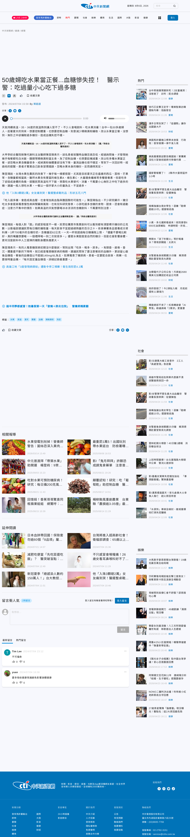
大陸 (128, 18)
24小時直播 (63, 814)
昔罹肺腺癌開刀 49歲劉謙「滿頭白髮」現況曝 (167, 611)
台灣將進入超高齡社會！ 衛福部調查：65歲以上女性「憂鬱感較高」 (111, 537)
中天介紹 (90, 814)
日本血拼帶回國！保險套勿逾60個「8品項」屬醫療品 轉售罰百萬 (45, 537)
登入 (173, 18)
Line (168, 788)
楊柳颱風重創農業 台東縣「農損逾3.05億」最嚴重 (111, 502)
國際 (119, 18)
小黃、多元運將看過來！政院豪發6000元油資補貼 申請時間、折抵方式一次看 (168, 224)
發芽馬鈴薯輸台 (44, 18)
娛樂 (93, 18)
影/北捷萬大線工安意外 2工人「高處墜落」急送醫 (166, 362)
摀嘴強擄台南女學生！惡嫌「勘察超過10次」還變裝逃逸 (167, 208)
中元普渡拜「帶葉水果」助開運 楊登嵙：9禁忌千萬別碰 (45, 463)
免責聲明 (90, 830)
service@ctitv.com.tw (164, 834)
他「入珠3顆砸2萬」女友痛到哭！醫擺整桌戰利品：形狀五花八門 (111, 576)
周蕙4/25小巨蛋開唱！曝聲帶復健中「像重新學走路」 (167, 644)
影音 (137, 18)
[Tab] (21, 640)
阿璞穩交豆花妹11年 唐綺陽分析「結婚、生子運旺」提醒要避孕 (167, 677)
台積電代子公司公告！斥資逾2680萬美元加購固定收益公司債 (168, 274)
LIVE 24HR (21, 18)
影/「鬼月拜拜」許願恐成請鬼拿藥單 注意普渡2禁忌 (111, 463)
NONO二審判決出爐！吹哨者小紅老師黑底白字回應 (167, 693)
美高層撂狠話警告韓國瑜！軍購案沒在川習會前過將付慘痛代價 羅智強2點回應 (167, 158)
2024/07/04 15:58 (18, 104)
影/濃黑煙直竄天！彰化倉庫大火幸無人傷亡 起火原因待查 (168, 494)
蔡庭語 (37, 104)
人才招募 (90, 818)
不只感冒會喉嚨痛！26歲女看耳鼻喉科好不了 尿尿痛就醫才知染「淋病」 (111, 557)
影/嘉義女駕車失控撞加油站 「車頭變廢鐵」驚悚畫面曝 (168, 478)
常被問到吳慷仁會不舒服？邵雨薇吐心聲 (167, 594)
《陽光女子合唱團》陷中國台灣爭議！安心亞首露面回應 (167, 660)
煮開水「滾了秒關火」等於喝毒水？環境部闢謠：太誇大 (166, 241)
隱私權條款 (91, 826)
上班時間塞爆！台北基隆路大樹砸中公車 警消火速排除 (167, 461)
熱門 (67, 18)
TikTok (173, 788)
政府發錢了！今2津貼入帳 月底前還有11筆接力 (168, 290)
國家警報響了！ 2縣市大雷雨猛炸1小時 (168, 175)
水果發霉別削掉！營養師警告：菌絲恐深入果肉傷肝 (45, 444)
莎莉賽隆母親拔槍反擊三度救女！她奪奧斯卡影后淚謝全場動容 (167, 578)
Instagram (163, 788)
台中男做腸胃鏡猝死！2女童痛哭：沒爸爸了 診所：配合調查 (168, 92)
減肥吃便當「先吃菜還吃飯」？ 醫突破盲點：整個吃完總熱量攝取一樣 (45, 557)
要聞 (76, 18)
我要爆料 (118, 826)
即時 (59, 18)
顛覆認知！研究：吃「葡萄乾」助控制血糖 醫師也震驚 (111, 482)
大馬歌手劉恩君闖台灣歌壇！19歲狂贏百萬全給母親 (167, 561)
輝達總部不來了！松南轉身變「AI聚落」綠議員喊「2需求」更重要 (167, 307)
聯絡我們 (118, 822)
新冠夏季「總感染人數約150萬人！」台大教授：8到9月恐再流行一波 (45, 576)
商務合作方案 (92, 834)
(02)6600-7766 (156, 822)
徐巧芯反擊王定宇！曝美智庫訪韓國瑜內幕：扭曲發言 (167, 109)
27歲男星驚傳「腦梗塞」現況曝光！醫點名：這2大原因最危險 (166, 710)
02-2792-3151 (160, 830)
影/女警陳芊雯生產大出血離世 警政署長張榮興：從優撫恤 (168, 191)
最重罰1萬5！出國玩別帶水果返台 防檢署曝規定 (111, 444)
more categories (159, 17)
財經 (170, 132)
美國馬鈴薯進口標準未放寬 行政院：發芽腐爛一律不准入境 (167, 142)
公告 (116, 814)
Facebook (159, 788)
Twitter (154, 788)
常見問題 (118, 818)
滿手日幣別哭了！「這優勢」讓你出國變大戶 (167, 125)
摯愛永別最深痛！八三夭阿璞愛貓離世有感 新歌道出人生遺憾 (167, 627)
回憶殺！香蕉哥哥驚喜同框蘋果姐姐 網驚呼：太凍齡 (45, 502)
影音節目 (62, 818)
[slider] (46, 118)
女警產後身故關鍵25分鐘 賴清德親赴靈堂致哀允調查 (167, 257)
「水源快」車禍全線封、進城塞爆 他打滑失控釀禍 (168, 511)
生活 (111, 18)
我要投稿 (118, 830)
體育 (102, 18)
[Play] (5, 118)
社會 (85, 18)
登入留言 (122, 600)
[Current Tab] (7, 640)
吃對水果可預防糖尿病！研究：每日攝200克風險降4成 (45, 482)
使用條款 (90, 822)
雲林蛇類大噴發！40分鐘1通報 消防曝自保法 (168, 445)
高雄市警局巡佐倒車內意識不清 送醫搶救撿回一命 (167, 379)
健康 (145, 18)
